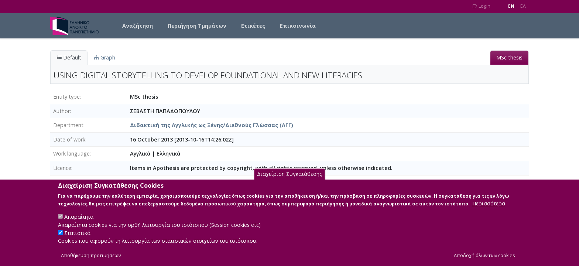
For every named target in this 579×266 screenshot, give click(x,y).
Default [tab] (68, 57)
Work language (71, 153)
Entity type (66, 96)
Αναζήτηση (137, 25)
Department (68, 125)
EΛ (523, 6)
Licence (62, 167)
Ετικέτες (253, 25)
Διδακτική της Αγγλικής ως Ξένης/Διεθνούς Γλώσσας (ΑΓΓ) (211, 125)
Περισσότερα (488, 211)
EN (511, 6)
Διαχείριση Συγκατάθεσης (289, 181)
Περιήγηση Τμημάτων (197, 25)
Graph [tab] (104, 57)
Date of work (69, 139)
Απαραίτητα (78, 224)
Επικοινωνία (298, 25)
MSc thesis (509, 57)
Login (481, 6)
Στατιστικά (77, 240)
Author (61, 111)
